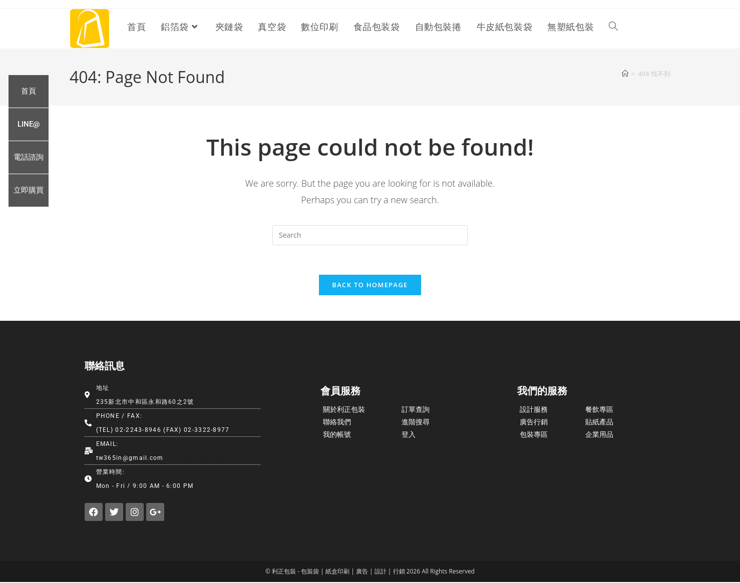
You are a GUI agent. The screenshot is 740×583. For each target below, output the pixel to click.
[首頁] (625, 73)
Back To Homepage (370, 285)
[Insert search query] (370, 235)
